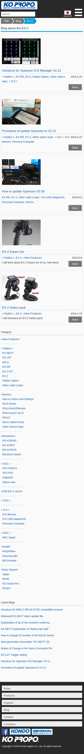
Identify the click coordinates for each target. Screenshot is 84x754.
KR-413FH (8, 445)
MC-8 (5, 362)
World (5, 578)
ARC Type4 (8, 537)
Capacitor (7, 477)
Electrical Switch (11, 454)
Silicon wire (8, 482)
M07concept (9, 560)
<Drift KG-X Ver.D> (12, 491)
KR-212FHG (9, 449)
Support (8, 702)
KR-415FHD (9, 440)
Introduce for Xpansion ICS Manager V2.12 (31, 70)
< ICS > (13, 81)
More (75, 87)
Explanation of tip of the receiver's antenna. (25, 622)
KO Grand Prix (10, 583)
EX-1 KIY (7, 371)
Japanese (67, 14)
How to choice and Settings (18, 399)
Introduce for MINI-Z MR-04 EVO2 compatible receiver (32, 609)
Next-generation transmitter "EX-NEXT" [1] (25, 641)
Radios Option (41, 76)
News (7, 688)
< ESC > (6, 463)
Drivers (30, 202)
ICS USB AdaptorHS (52, 197)
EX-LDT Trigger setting (14, 654)
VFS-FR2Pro (9, 468)
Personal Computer (23, 141)
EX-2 (30, 21)
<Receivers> (8, 436)
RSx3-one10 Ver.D (13, 413)
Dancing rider (10, 555)
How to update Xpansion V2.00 (23, 191)
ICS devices (9, 514)
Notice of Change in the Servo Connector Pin (26, 648)
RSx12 (6, 417)
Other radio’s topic (43, 137)
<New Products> (32, 257)
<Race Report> (9, 569)
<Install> (6, 546)
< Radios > (8, 76)
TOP (6, 21)
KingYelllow (8, 551)
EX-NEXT (8, 352)
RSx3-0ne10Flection (14, 408)
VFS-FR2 (7, 472)
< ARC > (6, 532)
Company (9, 724)
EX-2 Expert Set (13, 252)
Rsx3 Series (9, 403)
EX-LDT (7, 357)
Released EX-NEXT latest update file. (22, 616)
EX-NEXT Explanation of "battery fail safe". (25, 629)
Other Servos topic (13, 426)
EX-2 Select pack (14, 307)
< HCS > (6, 500)
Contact (8, 716)
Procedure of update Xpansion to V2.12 (29, 131)
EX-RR (20, 76)
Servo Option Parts (13, 422)
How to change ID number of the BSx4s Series (27, 635)
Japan (5, 574)
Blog (18, 21)
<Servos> (6, 394)
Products (9, 695)
